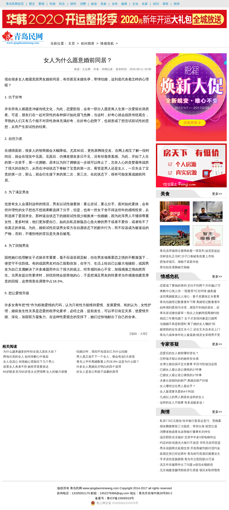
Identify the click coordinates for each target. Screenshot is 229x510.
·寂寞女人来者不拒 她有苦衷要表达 (25, 366)
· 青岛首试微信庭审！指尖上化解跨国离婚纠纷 (188, 313)
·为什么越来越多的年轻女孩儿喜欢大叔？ (29, 351)
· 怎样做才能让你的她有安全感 (178, 358)
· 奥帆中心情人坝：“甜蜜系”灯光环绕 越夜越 (187, 291)
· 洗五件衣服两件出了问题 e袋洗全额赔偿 (185, 464)
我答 (166, 3)
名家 (145, 3)
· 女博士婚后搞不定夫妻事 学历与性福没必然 (187, 364)
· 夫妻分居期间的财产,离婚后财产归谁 (183, 380)
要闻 (41, 3)
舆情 (177, 3)
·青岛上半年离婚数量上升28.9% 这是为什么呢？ (107, 361)
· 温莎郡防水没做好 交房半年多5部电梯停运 (187, 437)
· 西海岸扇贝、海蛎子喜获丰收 (178, 261)
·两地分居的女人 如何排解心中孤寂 (25, 356)
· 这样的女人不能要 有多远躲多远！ (181, 402)
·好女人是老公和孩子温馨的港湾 (97, 371)
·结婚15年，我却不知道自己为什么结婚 (101, 351)
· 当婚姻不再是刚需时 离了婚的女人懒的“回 (186, 324)
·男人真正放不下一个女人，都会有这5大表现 (105, 356)
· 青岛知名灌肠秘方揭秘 (174, 267)
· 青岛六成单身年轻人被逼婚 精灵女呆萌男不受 (189, 335)
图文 (32, 3)
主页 (71, 43)
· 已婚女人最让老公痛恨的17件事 (180, 369)
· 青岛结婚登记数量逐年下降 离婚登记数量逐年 (189, 302)
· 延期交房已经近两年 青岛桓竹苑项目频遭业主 (189, 453)
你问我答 (88, 43)
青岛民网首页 (15, 3)
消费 (83, 3)
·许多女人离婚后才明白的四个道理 (98, 366)
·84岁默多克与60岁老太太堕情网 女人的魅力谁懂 (34, 371)
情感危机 (107, 43)
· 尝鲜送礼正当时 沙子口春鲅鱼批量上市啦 (186, 256)
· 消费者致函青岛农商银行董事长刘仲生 (184, 431)
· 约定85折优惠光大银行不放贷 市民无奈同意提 (189, 442)
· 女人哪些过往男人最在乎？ (177, 386)
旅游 (94, 3)
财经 (73, 3)
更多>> (217, 194)
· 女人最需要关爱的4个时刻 (176, 391)
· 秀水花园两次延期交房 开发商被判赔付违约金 (189, 448)
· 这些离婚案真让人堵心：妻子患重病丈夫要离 (188, 296)
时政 (53, 3)
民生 (62, 3)
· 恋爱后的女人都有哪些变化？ (178, 353)
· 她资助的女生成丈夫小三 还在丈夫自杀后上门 (189, 329)
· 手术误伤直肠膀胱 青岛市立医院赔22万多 (186, 459)
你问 (156, 3)
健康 (124, 3)
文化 (135, 3)
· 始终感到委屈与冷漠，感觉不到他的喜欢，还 (188, 307)
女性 (115, 3)
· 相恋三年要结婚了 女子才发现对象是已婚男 (187, 318)
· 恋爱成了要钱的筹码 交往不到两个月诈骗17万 (189, 285)
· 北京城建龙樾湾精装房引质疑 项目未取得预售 (189, 470)
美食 (103, 3)
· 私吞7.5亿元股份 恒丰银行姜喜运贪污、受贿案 (189, 420)
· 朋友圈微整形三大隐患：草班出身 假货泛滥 (187, 426)
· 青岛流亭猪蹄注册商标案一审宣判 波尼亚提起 (189, 250)
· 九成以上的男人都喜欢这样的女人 (181, 397)
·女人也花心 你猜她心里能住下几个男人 (28, 361)
